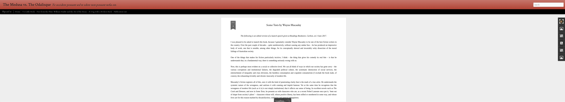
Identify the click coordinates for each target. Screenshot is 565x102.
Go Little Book (28, 11)
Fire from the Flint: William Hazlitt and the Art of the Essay (62, 11)
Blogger (307, 100)
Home (17, 11)
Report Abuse (314, 100)
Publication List (120, 11)
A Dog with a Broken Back (100, 11)
